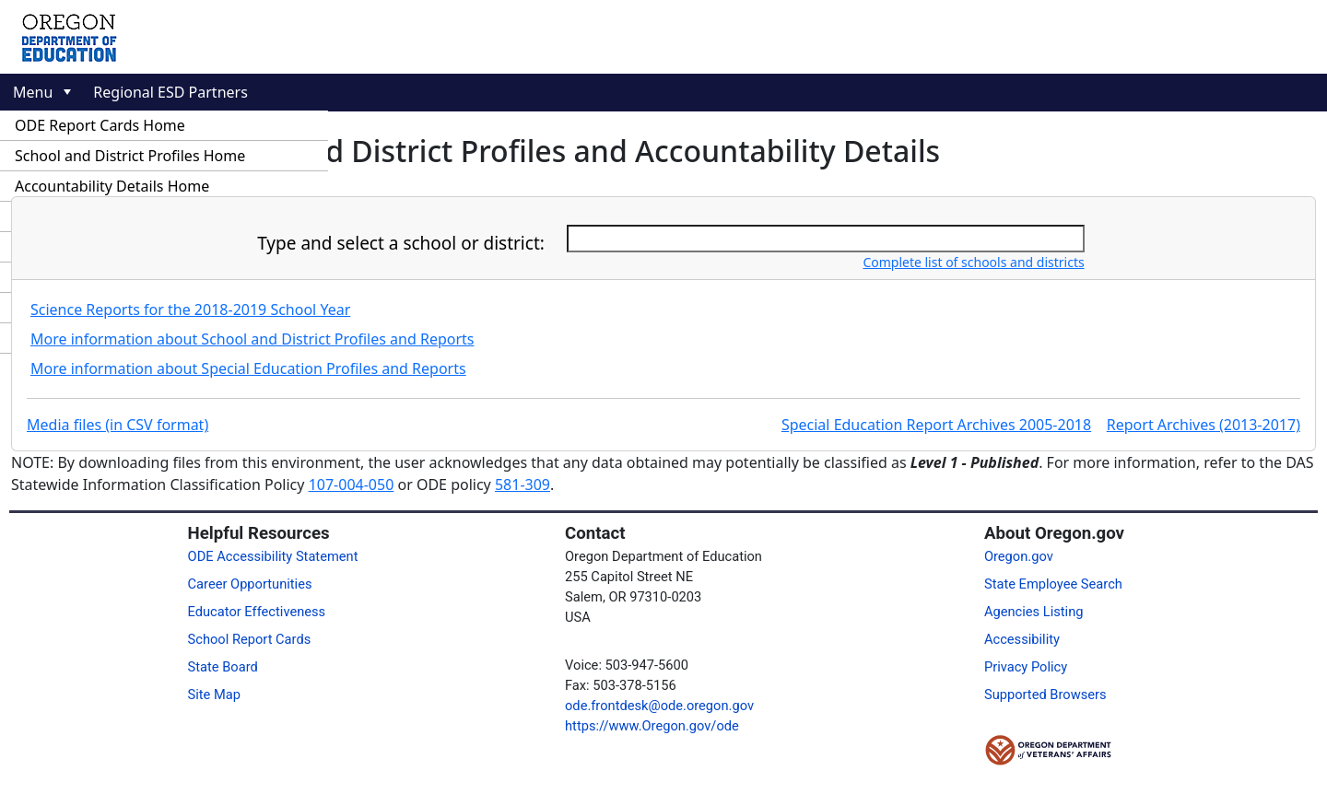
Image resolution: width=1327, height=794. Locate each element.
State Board (223, 667)
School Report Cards (249, 639)
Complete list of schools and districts (973, 262)
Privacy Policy (1025, 667)
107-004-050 (351, 484)
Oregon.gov (1018, 556)
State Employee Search (1053, 584)
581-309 (522, 484)
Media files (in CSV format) (117, 425)
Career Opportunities (250, 584)
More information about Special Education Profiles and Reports (248, 368)
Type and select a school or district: (401, 243)
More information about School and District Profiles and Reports (252, 339)
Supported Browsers (1045, 694)
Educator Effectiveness (257, 611)
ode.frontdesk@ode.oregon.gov (659, 705)
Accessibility (1022, 639)
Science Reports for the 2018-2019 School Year (190, 309)
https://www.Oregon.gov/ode (652, 726)
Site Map (214, 694)
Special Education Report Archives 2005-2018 (936, 425)
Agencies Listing (1034, 611)
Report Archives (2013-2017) (1203, 425)
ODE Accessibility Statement (273, 556)
